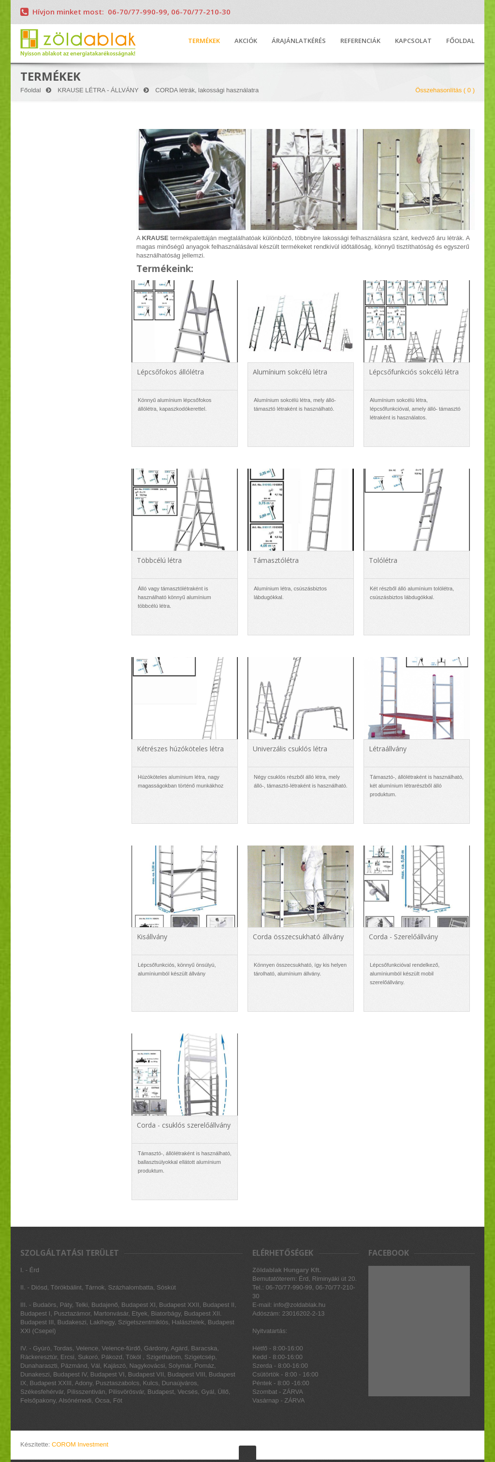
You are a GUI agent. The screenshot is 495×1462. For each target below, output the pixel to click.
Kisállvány (152, 936)
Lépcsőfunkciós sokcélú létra (414, 371)
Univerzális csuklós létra (290, 748)
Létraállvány (388, 748)
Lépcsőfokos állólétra (170, 371)
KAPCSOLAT (413, 41)
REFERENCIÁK (360, 41)
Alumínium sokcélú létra (290, 371)
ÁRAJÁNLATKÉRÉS (299, 41)
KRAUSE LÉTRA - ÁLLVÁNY (98, 90)
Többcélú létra (159, 560)
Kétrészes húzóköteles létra (180, 748)
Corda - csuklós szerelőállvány (184, 1125)
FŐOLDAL (460, 41)
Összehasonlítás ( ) (445, 90)
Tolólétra (383, 560)
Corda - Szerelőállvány (403, 936)
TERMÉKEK (204, 41)
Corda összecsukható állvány (298, 936)
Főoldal (30, 90)
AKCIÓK (245, 41)
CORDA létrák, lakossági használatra (207, 90)
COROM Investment (80, 1444)
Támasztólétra (276, 560)
